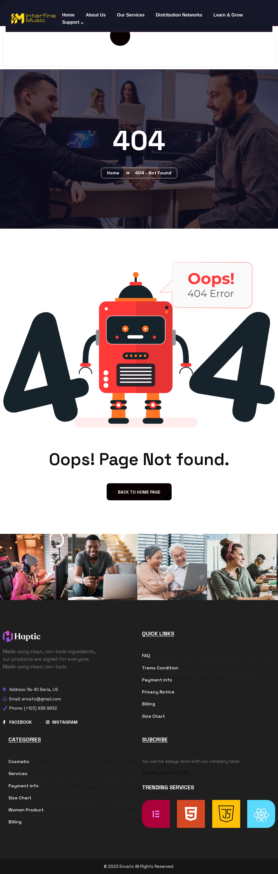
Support (70, 22)
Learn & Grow (228, 15)
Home (114, 173)
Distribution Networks (179, 15)
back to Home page (139, 492)
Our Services (131, 15)
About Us (96, 15)
